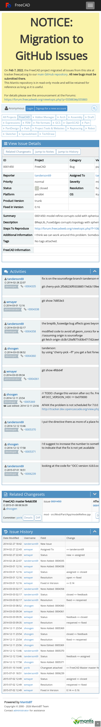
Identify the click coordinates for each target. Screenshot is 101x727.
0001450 (56, 501)
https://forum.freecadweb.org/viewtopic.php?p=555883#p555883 (45, 99)
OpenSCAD (71, 123)
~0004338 (33, 309)
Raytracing (75, 128)
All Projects (9, 117)
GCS (56, 123)
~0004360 (30, 356)
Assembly (75, 117)
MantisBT (26, 702)
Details (28, 517)
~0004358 (30, 331)
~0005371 (30, 451)
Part (85, 123)
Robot (90, 128)
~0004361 (33, 379)
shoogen (12, 348)
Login (30, 108)
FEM (26, 123)
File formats (41, 123)
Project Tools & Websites (48, 128)
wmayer (11, 302)
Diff (38, 517)
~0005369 (29, 402)
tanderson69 (43, 175)
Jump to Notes (44, 152)
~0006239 (30, 474)
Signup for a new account (51, 108)
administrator (21, 710)
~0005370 (30, 429)
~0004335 (30, 286)
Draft (89, 117)
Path (26, 128)
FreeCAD (17, 5)
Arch (61, 117)
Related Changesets (18, 152)
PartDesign (11, 128)
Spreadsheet (28, 134)
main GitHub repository (53, 74)
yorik (19, 517)
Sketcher (9, 134)
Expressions (11, 123)
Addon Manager (43, 117)
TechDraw (46, 134)
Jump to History (68, 152)
